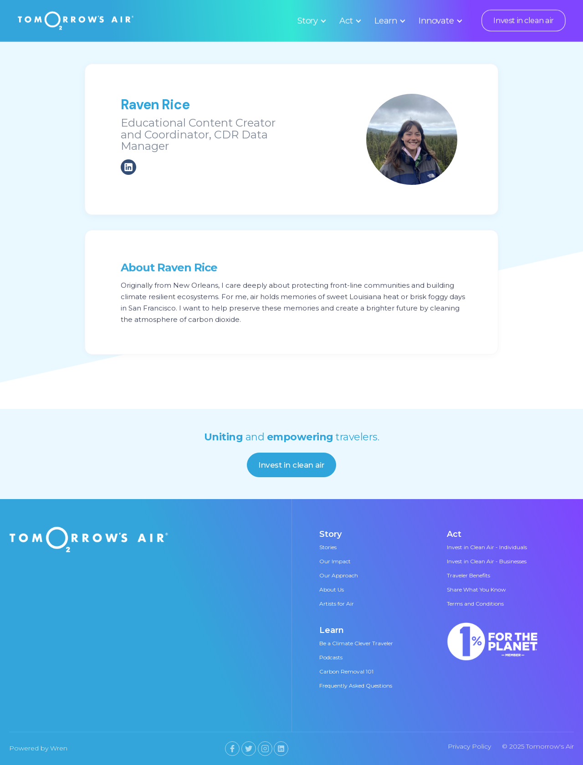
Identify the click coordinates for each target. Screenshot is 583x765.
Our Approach (338, 575)
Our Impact (335, 561)
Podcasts (331, 657)
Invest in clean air (523, 20)
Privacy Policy (469, 746)
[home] (76, 20)
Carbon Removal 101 (346, 671)
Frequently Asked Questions (355, 685)
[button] (310, 20)
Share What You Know (476, 589)
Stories (328, 547)
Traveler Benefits (468, 575)
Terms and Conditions (475, 603)
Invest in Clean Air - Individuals (487, 547)
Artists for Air (336, 603)
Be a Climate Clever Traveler (356, 643)
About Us (331, 589)
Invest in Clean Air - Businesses (487, 561)
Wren (58, 748)
